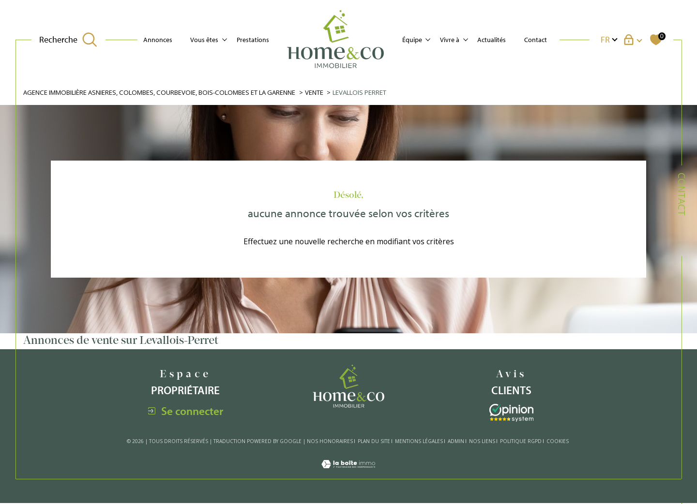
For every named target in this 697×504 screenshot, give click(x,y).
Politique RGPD (521, 441)
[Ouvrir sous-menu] (224, 38)
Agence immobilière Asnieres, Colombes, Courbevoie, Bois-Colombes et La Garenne (165, 92)
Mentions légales (419, 441)
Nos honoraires (330, 441)
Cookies (557, 442)
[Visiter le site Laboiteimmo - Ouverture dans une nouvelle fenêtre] (348, 474)
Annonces (157, 39)
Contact (535, 39)
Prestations (253, 39)
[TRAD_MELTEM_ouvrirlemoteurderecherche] (68, 39)
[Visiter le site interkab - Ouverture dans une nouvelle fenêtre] (511, 414)
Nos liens (482, 441)
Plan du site (374, 441)
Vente (326, 92)
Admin (456, 441)
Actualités (491, 39)
